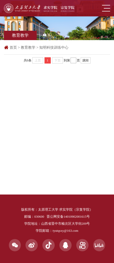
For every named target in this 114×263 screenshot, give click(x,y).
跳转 (86, 60)
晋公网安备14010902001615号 (68, 216)
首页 (13, 47)
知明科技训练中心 (53, 47)
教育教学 (28, 47)
